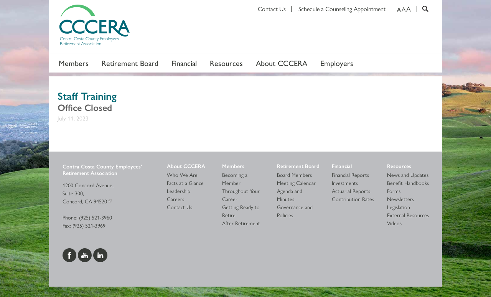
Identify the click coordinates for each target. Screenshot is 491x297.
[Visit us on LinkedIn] (100, 254)
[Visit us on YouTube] (85, 254)
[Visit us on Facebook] (70, 254)
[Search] (422, 9)
